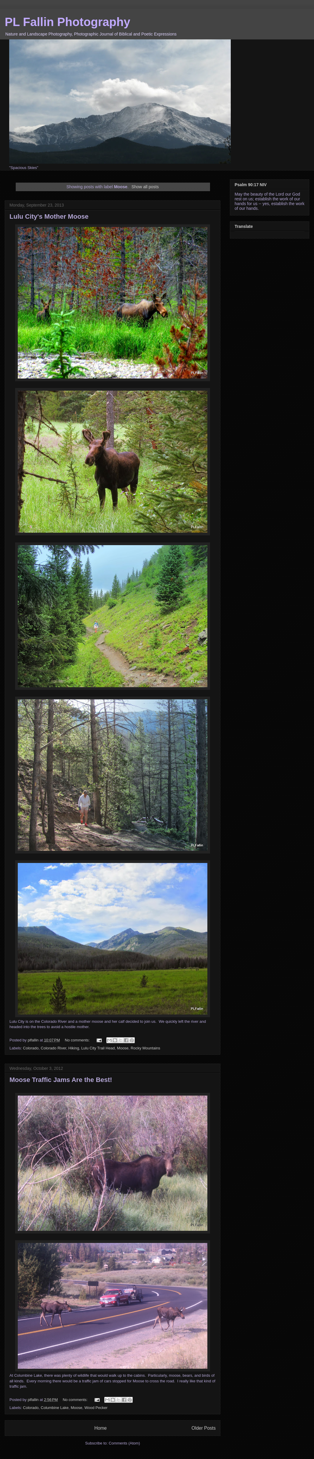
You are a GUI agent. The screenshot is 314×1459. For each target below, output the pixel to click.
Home (100, 1428)
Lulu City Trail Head (98, 1048)
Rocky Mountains (145, 1048)
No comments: (78, 1040)
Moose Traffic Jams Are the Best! (60, 1079)
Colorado (31, 1048)
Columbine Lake (55, 1407)
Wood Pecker (96, 1407)
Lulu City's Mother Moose (49, 216)
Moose (123, 1048)
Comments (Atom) (124, 1443)
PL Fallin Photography (67, 21)
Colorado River (53, 1048)
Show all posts (145, 186)
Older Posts (204, 1428)
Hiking (73, 1048)
